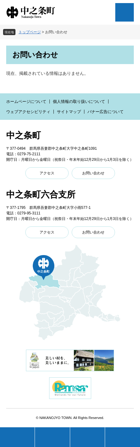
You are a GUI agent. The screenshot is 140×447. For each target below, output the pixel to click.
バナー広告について (105, 112)
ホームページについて (26, 102)
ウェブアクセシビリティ (28, 112)
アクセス (47, 173)
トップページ (30, 32)
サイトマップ (69, 112)
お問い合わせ (93, 173)
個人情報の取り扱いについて (79, 102)
